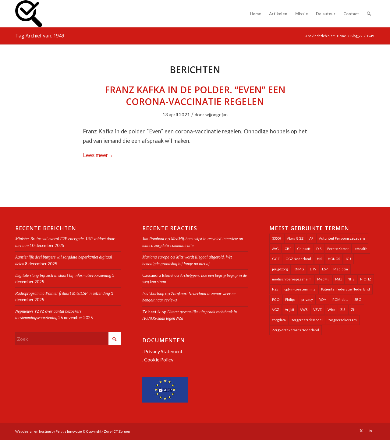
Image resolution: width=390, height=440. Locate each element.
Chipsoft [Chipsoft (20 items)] (303, 249)
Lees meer (98, 155)
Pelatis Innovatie (69, 431)
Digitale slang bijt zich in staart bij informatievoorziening (63, 275)
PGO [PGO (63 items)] (275, 299)
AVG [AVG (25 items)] (275, 249)
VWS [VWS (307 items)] (303, 310)
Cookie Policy (158, 359)
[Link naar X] (361, 430)
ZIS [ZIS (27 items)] (342, 310)
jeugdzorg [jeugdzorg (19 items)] (280, 269)
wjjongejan (216, 114)
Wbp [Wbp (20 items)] (331, 310)
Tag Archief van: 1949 (39, 35)
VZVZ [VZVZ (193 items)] (317, 310)
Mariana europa (155, 257)
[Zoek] (369, 13)
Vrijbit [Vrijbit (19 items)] (289, 310)
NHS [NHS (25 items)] (351, 279)
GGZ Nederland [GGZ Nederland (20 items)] (298, 259)
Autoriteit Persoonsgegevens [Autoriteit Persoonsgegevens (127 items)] (342, 238)
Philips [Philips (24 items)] (290, 299)
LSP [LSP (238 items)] (325, 269)
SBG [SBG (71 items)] (357, 299)
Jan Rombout (153, 239)
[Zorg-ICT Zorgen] (28, 13)
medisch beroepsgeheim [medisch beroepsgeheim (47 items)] (291, 279)
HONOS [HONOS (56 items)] (334, 259)
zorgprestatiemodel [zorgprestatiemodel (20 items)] (307, 320)
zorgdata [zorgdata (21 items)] (279, 320)
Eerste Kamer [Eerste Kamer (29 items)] (338, 249)
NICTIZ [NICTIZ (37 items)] (365, 279)
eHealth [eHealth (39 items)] (361, 249)
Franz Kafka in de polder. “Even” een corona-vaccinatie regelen (195, 95)
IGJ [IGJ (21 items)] (348, 259)
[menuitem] (255, 13)
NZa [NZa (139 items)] (275, 289)
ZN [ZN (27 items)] (353, 310)
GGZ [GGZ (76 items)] (276, 259)
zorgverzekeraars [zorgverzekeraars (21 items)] (342, 320)
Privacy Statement (163, 351)
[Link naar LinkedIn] (370, 430)
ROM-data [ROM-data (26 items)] (340, 299)
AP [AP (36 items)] (311, 238)
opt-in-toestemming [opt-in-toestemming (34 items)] (299, 289)
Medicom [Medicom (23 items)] (340, 269)
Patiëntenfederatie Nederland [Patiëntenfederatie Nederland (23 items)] (345, 289)
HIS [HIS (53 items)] (319, 259)
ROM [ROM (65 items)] (323, 299)
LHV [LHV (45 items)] (313, 269)
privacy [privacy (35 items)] (307, 299)
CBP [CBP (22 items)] (288, 249)
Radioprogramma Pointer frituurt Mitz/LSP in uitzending (62, 293)
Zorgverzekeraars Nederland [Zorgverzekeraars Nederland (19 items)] (295, 330)
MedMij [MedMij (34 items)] (323, 279)
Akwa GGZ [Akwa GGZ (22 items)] (295, 238)
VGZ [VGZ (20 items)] (275, 310)
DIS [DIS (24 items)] (318, 249)
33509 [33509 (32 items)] (276, 238)
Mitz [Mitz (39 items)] (338, 279)
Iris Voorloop (153, 293)
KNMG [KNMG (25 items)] (299, 269)
